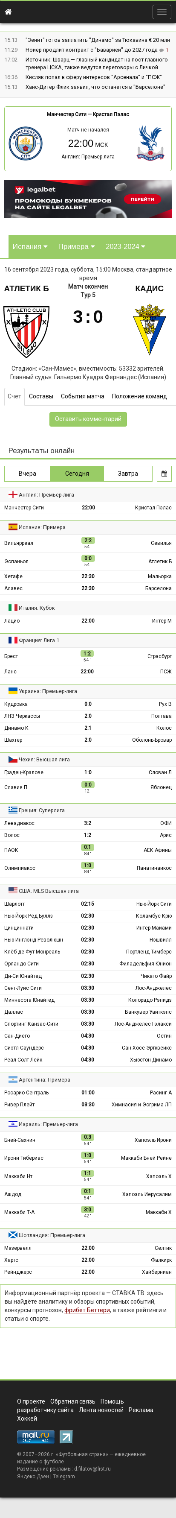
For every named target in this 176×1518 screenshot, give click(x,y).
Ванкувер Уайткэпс (148, 1012)
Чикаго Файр (156, 976)
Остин (164, 1036)
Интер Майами (154, 928)
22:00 (88, 508)
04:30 (87, 1036)
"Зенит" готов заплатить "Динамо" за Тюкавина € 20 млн (98, 40)
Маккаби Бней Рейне (146, 1158)
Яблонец (161, 787)
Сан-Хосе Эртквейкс (147, 1048)
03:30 (87, 988)
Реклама (141, 1410)
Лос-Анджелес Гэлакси (143, 1024)
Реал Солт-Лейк (23, 1060)
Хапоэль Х (159, 1176)
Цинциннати (19, 928)
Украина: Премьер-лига (48, 691)
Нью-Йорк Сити (154, 904)
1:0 (88, 772)
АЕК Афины (158, 850)
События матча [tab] (82, 396)
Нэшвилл (161, 940)
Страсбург (159, 656)
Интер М (162, 621)
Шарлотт (14, 904)
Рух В (165, 704)
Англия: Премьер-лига (88, 157)
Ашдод (12, 1194)
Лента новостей (101, 1410)
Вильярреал (18, 543)
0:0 (88, 704)
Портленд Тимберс (149, 952)
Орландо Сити (21, 964)
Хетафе (13, 576)
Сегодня (77, 473)
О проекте (31, 1401)
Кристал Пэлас (111, 114)
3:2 (87, 823)
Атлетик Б (26, 288)
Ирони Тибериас (23, 1158)
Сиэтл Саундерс (24, 1048)
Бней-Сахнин (19, 1140)
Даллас (13, 1012)
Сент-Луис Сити (23, 988)
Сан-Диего (17, 1036)
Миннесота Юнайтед (29, 1000)
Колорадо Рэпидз (150, 1000)
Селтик (163, 1248)
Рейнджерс (18, 1272)
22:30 (88, 576)
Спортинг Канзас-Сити (31, 1024)
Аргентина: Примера (44, 1079)
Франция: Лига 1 (39, 640)
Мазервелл (18, 1248)
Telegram (64, 1477)
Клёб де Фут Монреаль (32, 952)
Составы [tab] (41, 396)
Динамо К (16, 728)
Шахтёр (13, 740)
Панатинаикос (154, 868)
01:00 (88, 1093)
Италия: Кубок (37, 608)
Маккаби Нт (18, 1176)
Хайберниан (157, 1272)
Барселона (158, 588)
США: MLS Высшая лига (49, 891)
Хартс (11, 1260)
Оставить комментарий (88, 418)
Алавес (13, 588)
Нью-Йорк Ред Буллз (28, 916)
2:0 (88, 716)
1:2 (87, 835)
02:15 (87, 904)
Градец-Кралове (23, 772)
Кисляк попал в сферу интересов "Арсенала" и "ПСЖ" (94, 77)
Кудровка (16, 704)
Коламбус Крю (154, 916)
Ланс (10, 672)
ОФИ (166, 823)
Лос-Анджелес (154, 988)
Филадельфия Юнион (145, 964)
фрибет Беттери (87, 1310)
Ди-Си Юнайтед (23, 976)
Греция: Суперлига (42, 810)
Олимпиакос (19, 868)
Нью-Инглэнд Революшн (33, 940)
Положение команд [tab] (139, 396)
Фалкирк (161, 1260)
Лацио (12, 621)
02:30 (87, 916)
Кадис (150, 288)
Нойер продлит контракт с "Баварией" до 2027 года (92, 50)
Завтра (128, 473)
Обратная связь (72, 1401)
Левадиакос (19, 823)
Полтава (161, 716)
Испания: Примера (42, 527)
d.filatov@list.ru (92, 1469)
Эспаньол (16, 561)
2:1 (88, 728)
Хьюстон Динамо (151, 1060)
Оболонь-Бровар (152, 740)
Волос (12, 835)
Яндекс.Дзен (33, 1477)
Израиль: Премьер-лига (48, 1124)
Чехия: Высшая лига (44, 759)
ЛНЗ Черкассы (22, 716)
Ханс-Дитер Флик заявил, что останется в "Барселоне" (95, 87)
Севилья (161, 543)
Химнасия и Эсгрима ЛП (142, 1105)
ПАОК (11, 850)
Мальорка (160, 576)
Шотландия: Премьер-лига (52, 1235)
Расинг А (161, 1093)
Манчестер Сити (67, 114)
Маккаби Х (159, 1212)
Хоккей (27, 1418)
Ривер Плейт (19, 1105)
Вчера (27, 473)
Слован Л (160, 772)
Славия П (15, 787)
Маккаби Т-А (19, 1212)
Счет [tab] (14, 396)
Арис (166, 835)
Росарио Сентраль (26, 1093)
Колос (164, 728)
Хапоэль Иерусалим (147, 1194)
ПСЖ (166, 672)
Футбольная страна (82, 1454)
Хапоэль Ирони (153, 1140)
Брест (11, 656)
